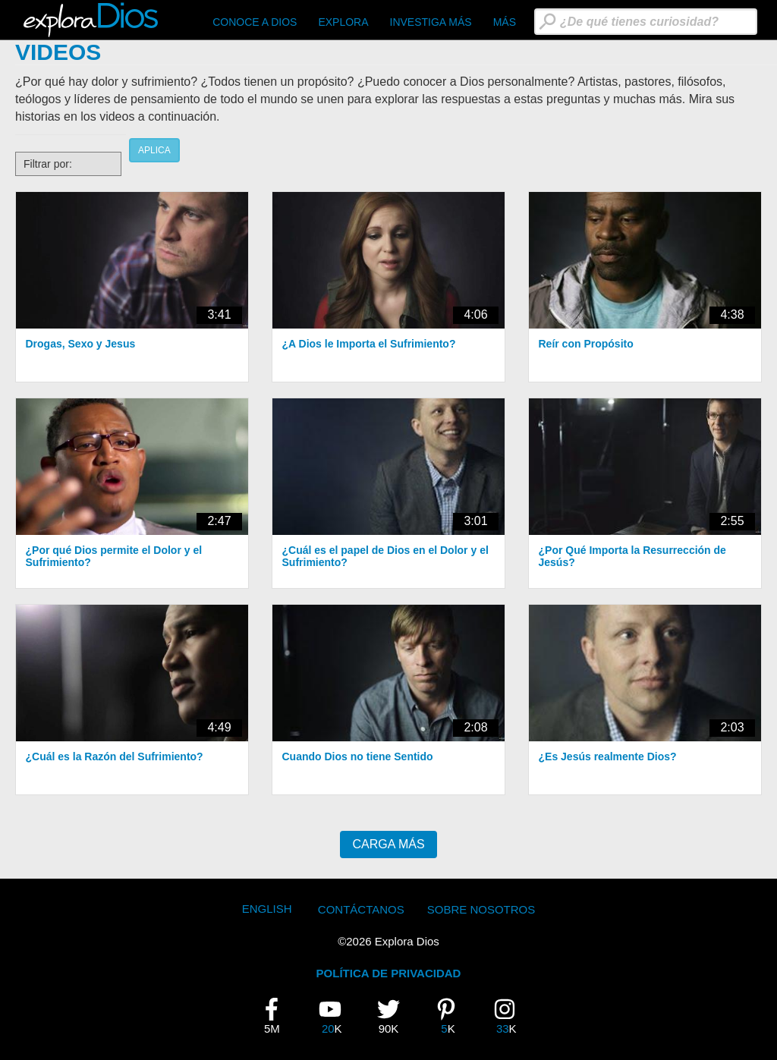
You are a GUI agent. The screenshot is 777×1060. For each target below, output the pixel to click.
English (267, 908)
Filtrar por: (48, 164)
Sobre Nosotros (481, 909)
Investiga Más (431, 22)
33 (510, 1016)
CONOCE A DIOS (254, 22)
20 (336, 1016)
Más (504, 22)
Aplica (154, 150)
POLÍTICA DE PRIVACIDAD (388, 973)
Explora (343, 22)
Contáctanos (361, 909)
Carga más (388, 844)
